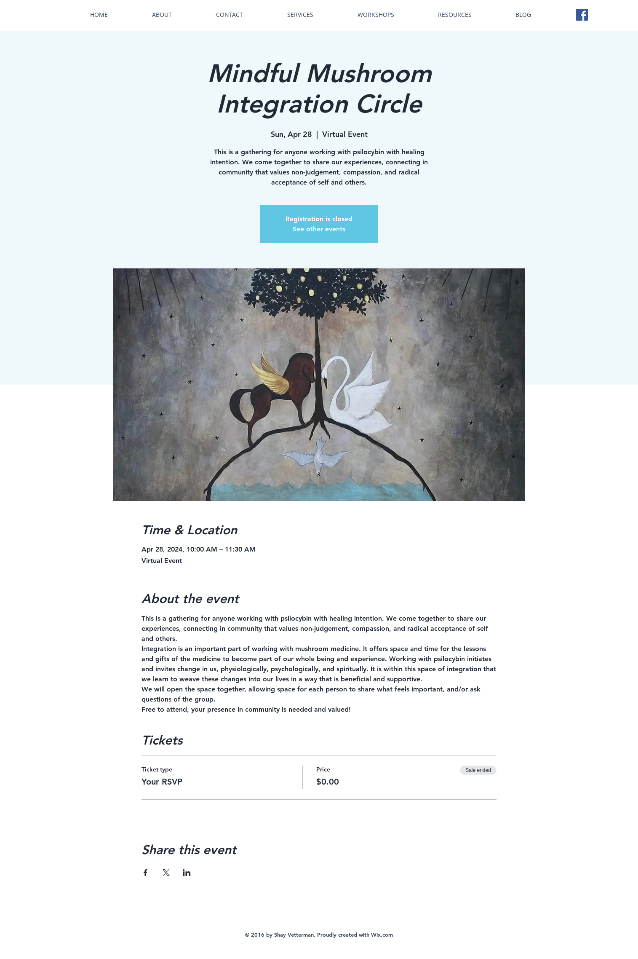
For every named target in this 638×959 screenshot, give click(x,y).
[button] (300, 14)
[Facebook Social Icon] (582, 15)
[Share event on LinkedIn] (187, 872)
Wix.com (382, 934)
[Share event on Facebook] (145, 872)
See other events (319, 229)
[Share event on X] (166, 872)
